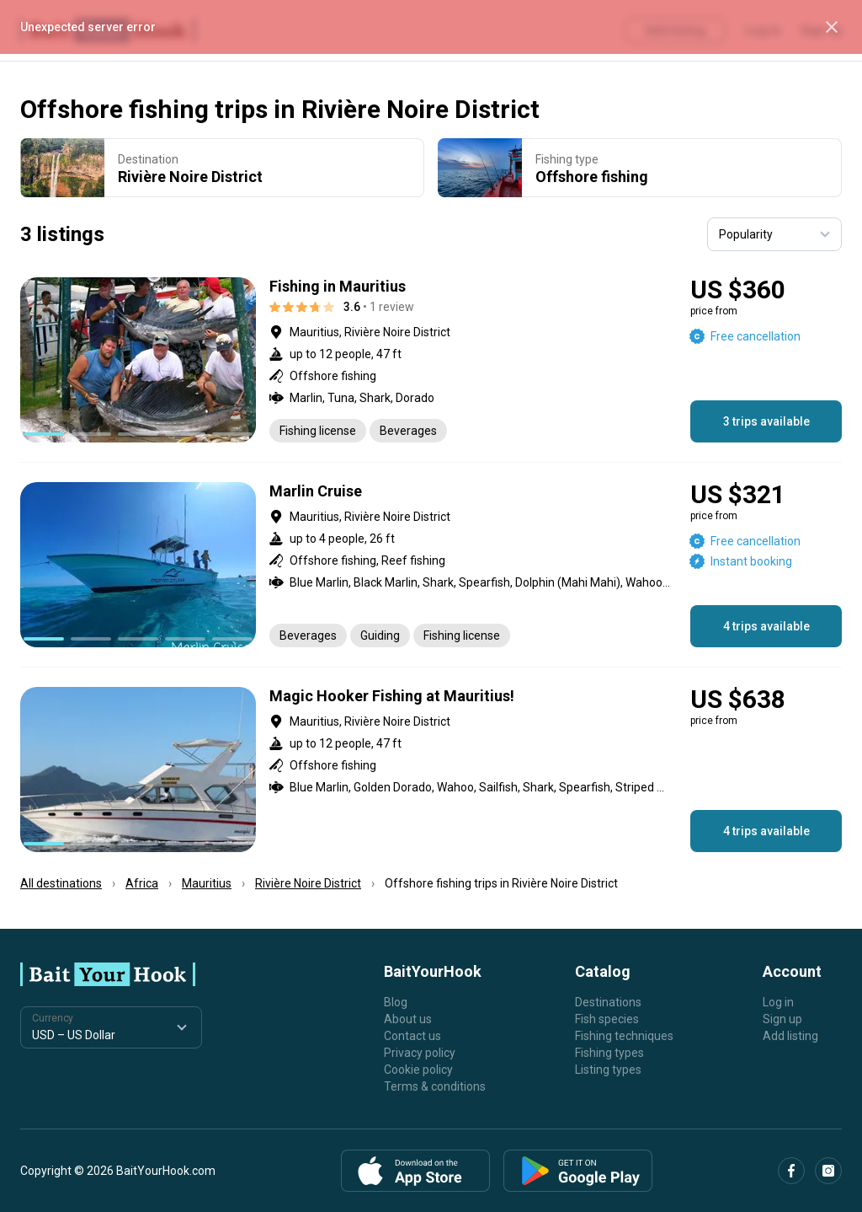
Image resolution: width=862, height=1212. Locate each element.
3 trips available (766, 421)
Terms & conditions (435, 1086)
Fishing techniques (624, 1036)
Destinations (608, 1002)
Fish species (607, 1019)
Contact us (412, 1036)
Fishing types (609, 1052)
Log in (778, 1002)
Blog (395, 1002)
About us (408, 1019)
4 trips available (766, 626)
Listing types (608, 1069)
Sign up (782, 1019)
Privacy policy (419, 1052)
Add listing (790, 1036)
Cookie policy (418, 1069)
